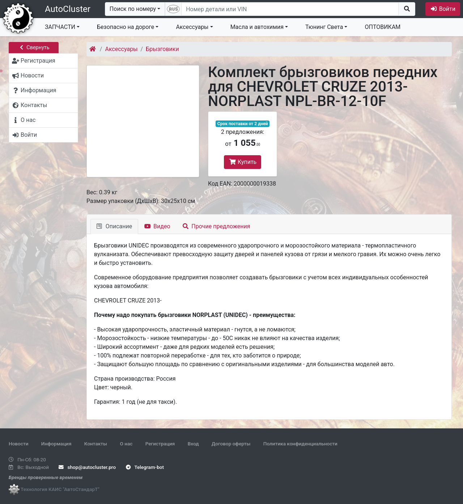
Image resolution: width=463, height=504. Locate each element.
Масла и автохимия (257, 27)
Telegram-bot (145, 467)
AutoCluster (67, 9)
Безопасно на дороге (125, 27)
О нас (126, 443)
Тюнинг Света (324, 27)
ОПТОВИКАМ (382, 27)
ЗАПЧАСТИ (60, 27)
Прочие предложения (216, 226)
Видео (157, 226)
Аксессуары (192, 27)
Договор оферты (231, 443)
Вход (193, 443)
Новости (18, 443)
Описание (114, 226)
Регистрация (160, 443)
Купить (242, 161)
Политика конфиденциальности (300, 443)
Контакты (95, 443)
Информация (56, 443)
